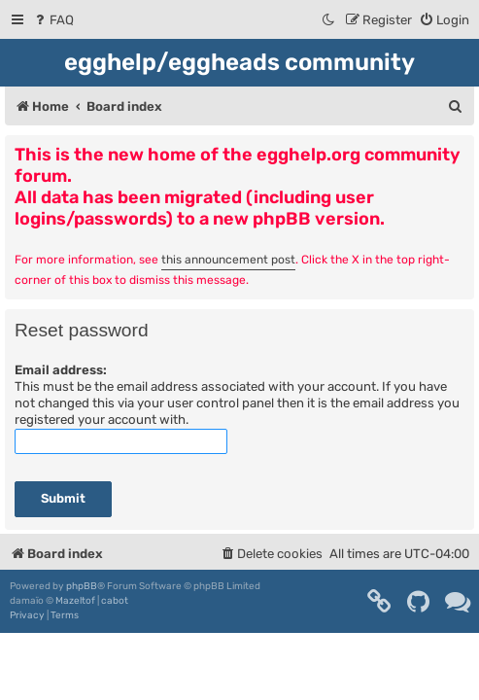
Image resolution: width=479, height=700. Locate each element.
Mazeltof (75, 601)
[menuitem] (53, 20)
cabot (114, 601)
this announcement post (228, 259)
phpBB (81, 586)
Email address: (61, 370)
